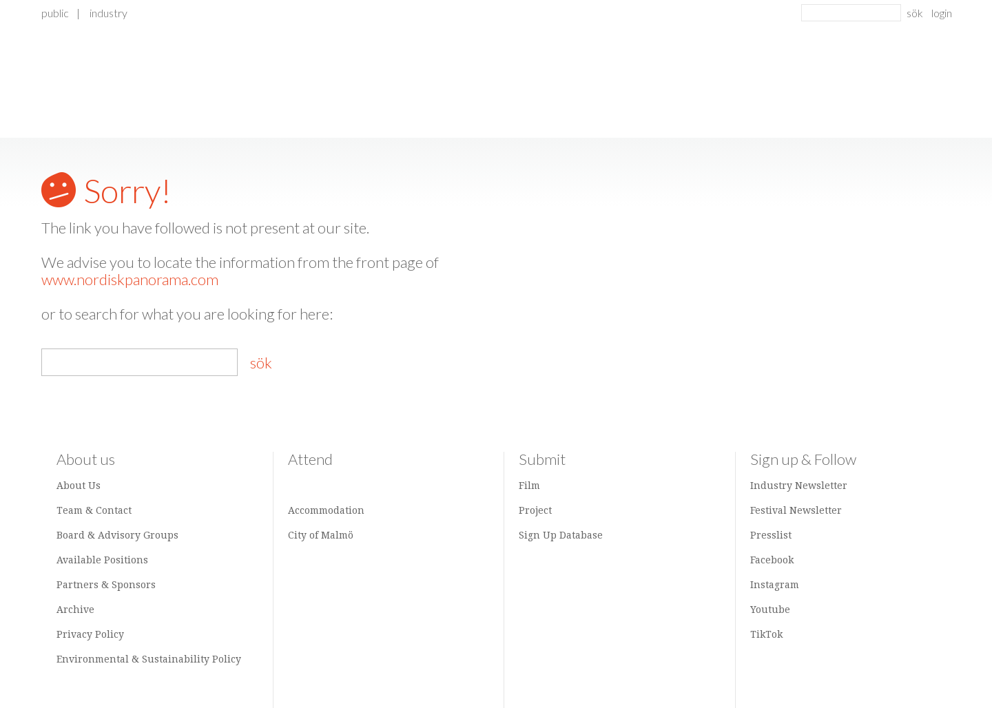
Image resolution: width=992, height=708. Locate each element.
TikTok (766, 634)
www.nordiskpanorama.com (129, 279)
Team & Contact (94, 510)
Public (55, 12)
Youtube (770, 609)
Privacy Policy (90, 634)
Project (535, 510)
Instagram (774, 584)
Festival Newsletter (796, 510)
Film (529, 485)
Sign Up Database (561, 535)
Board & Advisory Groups (117, 535)
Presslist (771, 535)
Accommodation (326, 510)
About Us (78, 485)
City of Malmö (320, 535)
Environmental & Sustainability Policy (148, 659)
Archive (75, 609)
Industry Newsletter (798, 485)
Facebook (772, 559)
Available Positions (102, 559)
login (941, 12)
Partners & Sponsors (106, 584)
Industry (108, 12)
